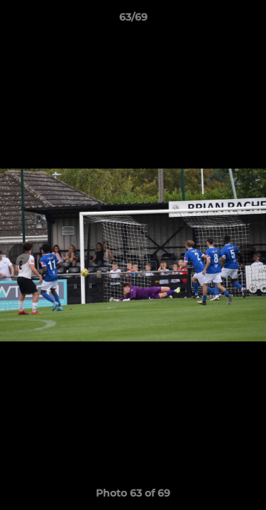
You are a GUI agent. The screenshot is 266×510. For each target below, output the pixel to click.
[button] (248, 20)
